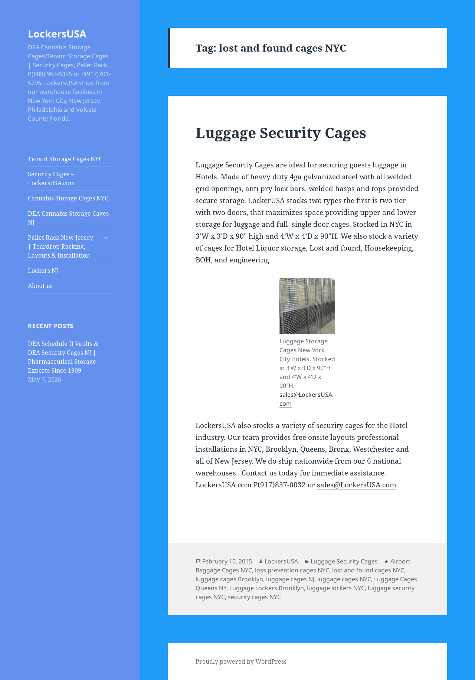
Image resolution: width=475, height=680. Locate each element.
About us (40, 286)
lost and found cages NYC (368, 570)
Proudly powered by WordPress (241, 661)
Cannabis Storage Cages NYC (68, 198)
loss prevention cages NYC (292, 570)
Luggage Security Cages (281, 132)
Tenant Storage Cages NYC (65, 159)
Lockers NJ (43, 271)
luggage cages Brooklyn (229, 579)
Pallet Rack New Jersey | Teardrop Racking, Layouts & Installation (60, 246)
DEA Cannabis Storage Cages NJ (68, 217)
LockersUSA (57, 33)
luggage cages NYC (344, 579)
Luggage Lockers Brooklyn (266, 588)
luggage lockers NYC (336, 588)
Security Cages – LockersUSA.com (51, 178)
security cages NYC (254, 597)
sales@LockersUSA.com (356, 485)
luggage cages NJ (290, 579)
